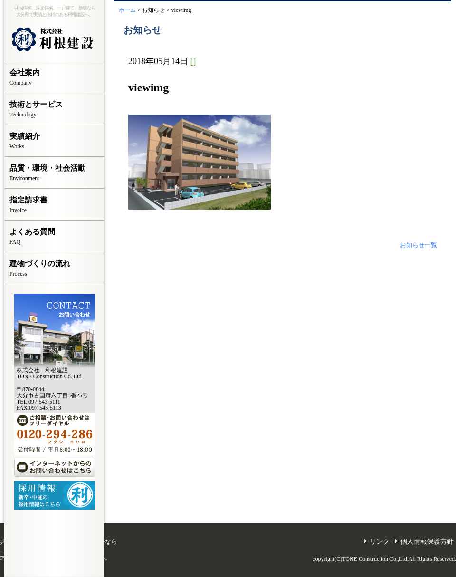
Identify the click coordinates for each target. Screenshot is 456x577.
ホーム (127, 10)
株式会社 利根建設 (54, 39)
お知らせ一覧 (418, 245)
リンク (380, 541)
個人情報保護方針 (427, 541)
